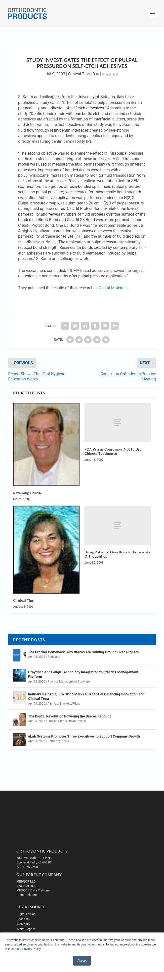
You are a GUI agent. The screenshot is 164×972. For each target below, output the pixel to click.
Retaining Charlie (27, 493)
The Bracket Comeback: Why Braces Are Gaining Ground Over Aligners (83, 652)
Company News (58, 741)
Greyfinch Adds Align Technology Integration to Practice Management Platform (83, 674)
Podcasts (53, 656)
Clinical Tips (79, 74)
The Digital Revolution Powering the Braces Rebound (70, 716)
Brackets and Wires (73, 721)
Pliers (76, 703)
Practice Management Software (68, 681)
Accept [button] (82, 960)
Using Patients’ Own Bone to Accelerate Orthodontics (117, 554)
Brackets (65, 703)
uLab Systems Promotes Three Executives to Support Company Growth (84, 736)
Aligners (52, 703)
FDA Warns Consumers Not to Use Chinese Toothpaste (112, 451)
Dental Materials (113, 288)
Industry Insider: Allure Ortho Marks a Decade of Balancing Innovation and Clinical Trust (86, 696)
